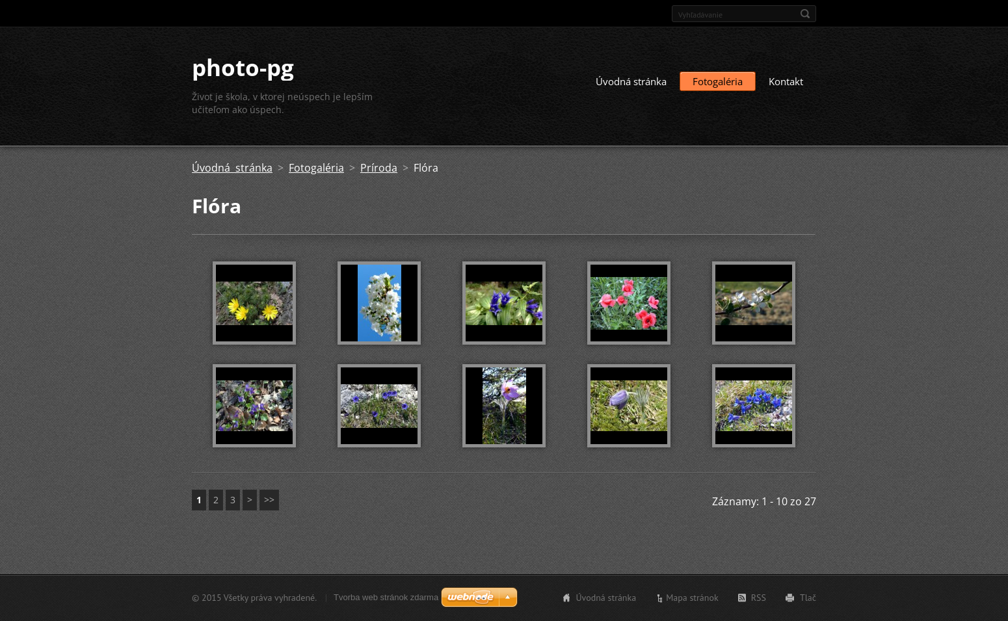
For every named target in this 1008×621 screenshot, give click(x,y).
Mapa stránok (692, 597)
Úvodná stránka (631, 81)
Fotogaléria (718, 81)
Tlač (808, 597)
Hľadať (805, 14)
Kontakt (786, 81)
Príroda (378, 168)
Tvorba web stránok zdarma (386, 597)
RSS (758, 597)
